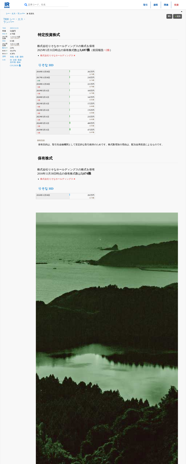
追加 (177, 16)
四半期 (13, 62)
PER (3, 34)
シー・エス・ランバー (15, 14)
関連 (166, 5)
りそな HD (46, 65)
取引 (145, 5)
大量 (17, 57)
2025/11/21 (14, 28)
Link (4, 60)
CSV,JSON (15, 66)
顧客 (156, 5)
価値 (19, 62)
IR (11, 60)
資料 (4, 56)
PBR (4, 41)
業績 (19, 60)
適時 (21, 57)
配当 (4, 48)
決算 (15, 60)
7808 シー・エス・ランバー (14, 20)
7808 (4, 28)
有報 (12, 57)
